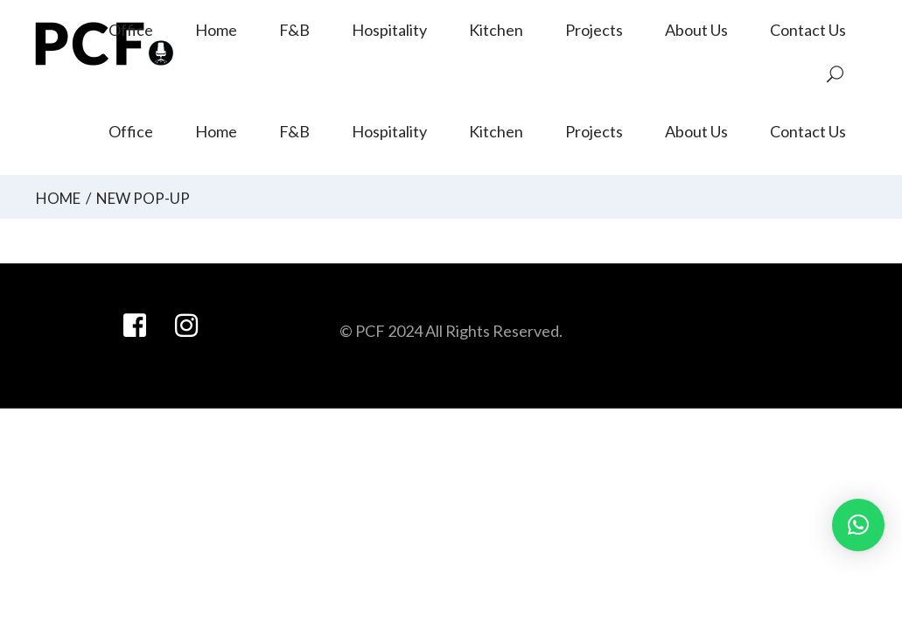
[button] (858, 525)
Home (58, 198)
